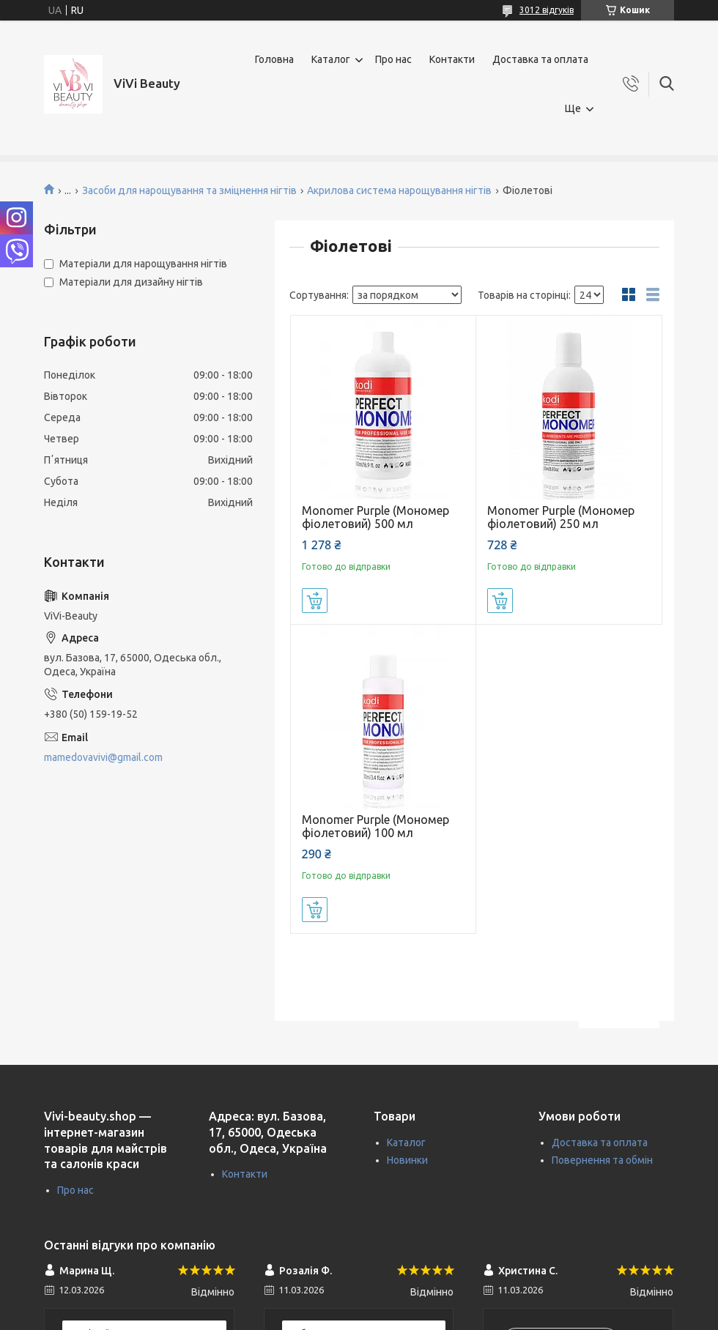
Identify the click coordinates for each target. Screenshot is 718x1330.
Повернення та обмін (602, 1160)
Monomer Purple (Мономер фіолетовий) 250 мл (560, 517)
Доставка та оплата (540, 59)
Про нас (393, 59)
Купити (314, 600)
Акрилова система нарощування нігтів (399, 190)
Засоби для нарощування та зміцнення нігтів (189, 190)
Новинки (407, 1160)
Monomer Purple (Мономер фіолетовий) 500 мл (375, 517)
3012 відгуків (546, 10)
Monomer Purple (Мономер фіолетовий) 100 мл (375, 826)
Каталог (330, 59)
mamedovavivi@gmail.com (103, 757)
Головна (274, 59)
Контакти (452, 59)
